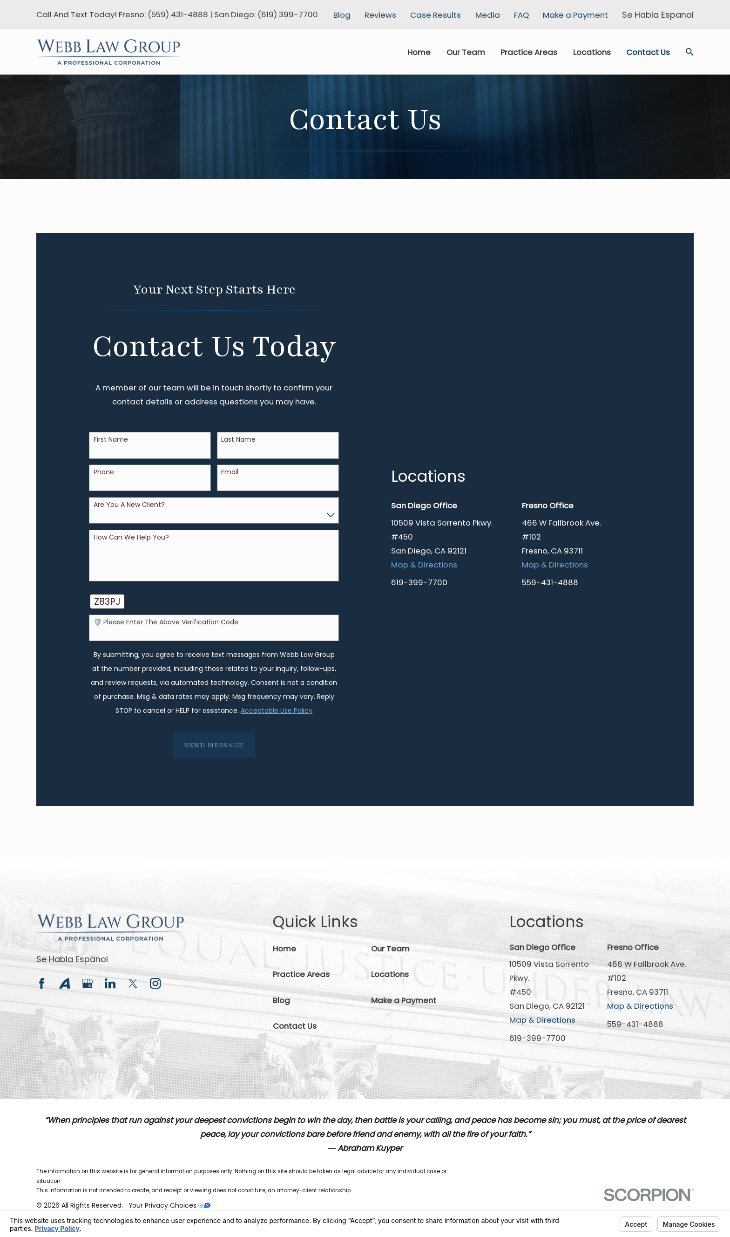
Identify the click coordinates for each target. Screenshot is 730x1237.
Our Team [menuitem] (465, 52)
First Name (111, 440)
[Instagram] (155, 983)
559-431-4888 (550, 707)
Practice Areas (301, 974)
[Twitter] (133, 983)
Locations (390, 974)
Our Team (390, 948)
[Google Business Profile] (87, 983)
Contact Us (295, 1026)
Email (229, 472)
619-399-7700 (419, 707)
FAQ (521, 15)
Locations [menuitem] (592, 52)
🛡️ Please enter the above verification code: (167, 622)
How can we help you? (131, 537)
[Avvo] (64, 983)
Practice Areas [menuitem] (528, 52)
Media (487, 15)
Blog (342, 15)
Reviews (380, 15)
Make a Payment (575, 15)
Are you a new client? (129, 505)
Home (284, 948)
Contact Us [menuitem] (648, 52)
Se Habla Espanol (72, 959)
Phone (104, 472)
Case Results (435, 15)
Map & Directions (424, 689)
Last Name (238, 440)
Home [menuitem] (419, 52)
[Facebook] (41, 983)
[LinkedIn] (110, 983)
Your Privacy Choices (169, 1205)
